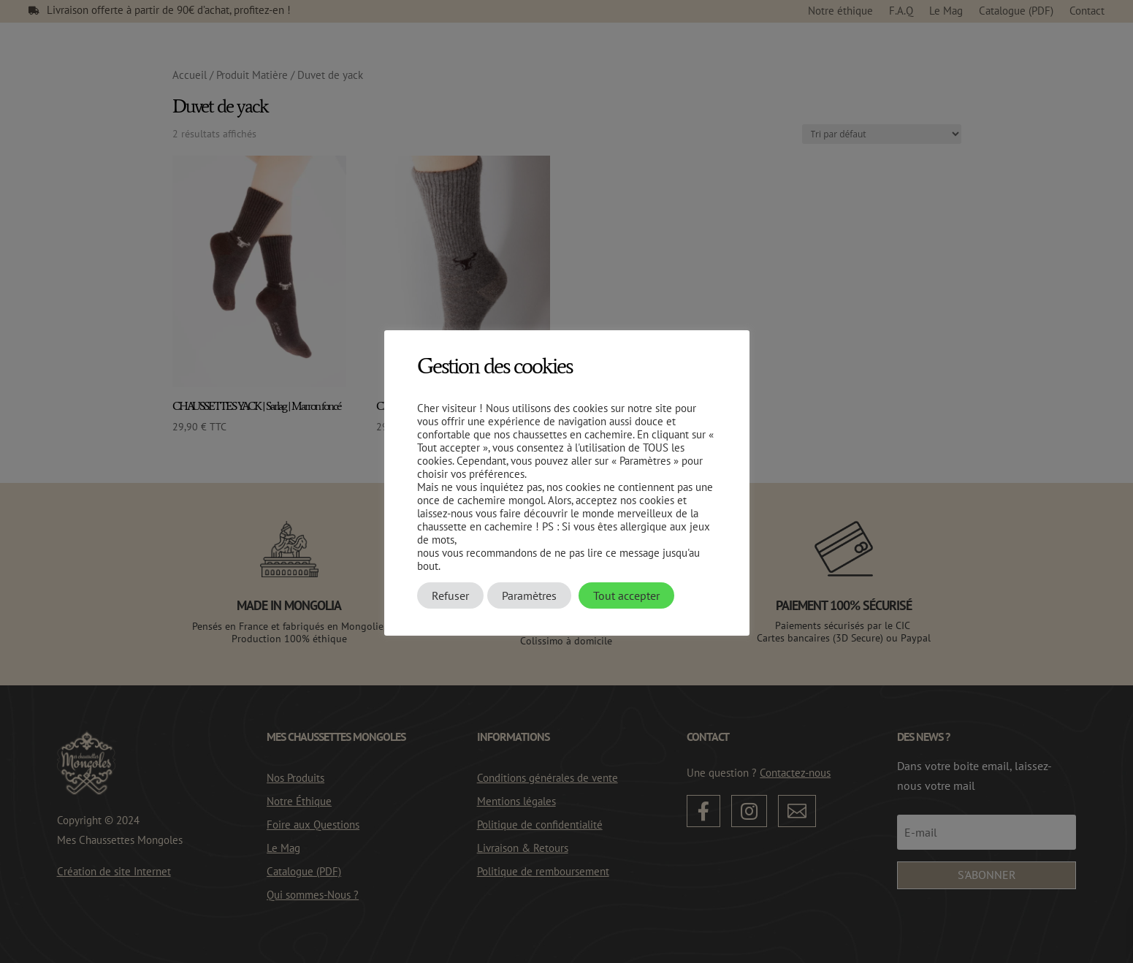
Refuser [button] (450, 595)
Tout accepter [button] (626, 595)
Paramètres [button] (529, 595)
